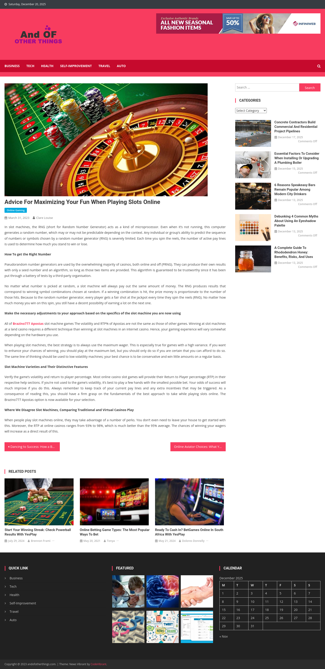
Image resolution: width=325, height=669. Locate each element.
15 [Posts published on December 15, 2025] (223, 610)
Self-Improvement (76, 66)
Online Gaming (16, 210)
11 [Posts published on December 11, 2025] (267, 601)
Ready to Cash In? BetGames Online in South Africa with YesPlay (189, 532)
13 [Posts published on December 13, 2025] (295, 601)
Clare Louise (44, 218)
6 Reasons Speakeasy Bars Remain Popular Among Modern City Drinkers (294, 189)
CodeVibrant (98, 664)
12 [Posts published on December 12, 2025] (281, 601)
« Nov (223, 636)
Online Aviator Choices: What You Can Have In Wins (200, 446)
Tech (30, 66)
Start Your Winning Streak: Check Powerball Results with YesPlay (38, 532)
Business (12, 66)
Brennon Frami (41, 541)
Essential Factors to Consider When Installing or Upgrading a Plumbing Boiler (296, 158)
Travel (104, 66)
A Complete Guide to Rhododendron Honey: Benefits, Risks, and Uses (293, 252)
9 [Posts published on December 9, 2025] (237, 601)
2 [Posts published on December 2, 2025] (237, 593)
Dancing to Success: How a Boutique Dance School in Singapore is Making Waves (35, 446)
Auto (121, 66)
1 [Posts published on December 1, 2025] (223, 593)
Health (47, 66)
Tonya (111, 541)
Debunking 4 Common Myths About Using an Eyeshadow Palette (296, 220)
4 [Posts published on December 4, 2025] (266, 593)
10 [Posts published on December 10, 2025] (252, 601)
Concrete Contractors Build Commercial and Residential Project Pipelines (295, 126)
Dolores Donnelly (193, 541)
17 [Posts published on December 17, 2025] (252, 610)
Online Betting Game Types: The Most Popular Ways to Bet (115, 532)
